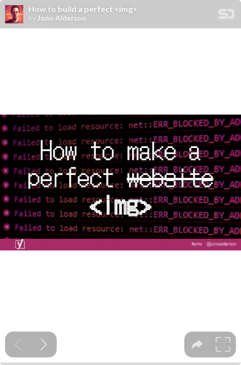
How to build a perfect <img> (83, 9)
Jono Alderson (61, 18)
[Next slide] (43, 344)
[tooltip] (197, 344)
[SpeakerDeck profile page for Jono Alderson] (14, 14)
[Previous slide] (18, 344)
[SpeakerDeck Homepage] (226, 16)
